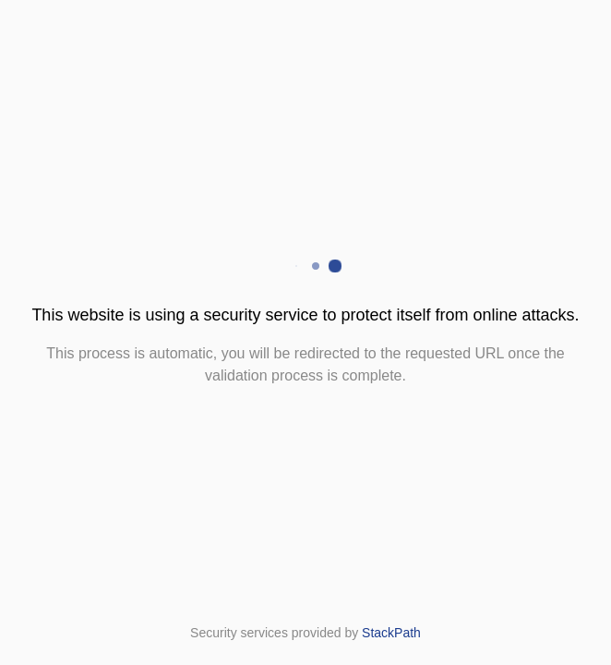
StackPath (391, 632)
